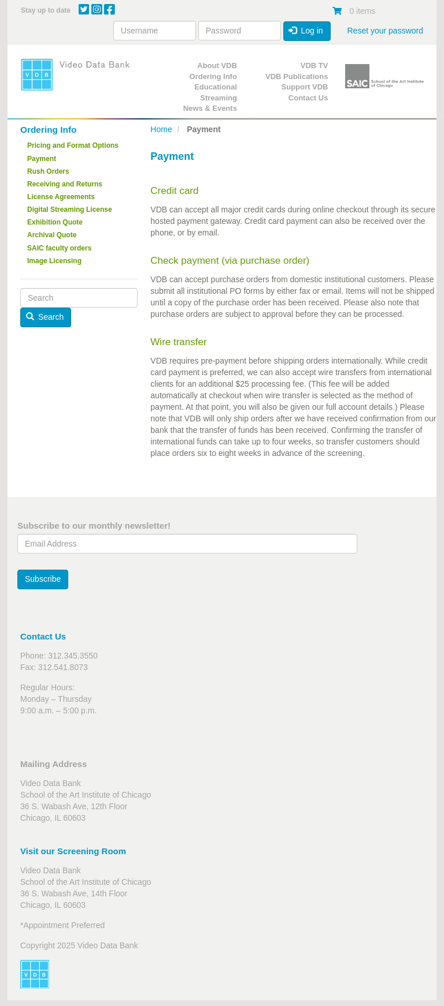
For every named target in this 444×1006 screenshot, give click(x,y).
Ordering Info (213, 76)
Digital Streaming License (69, 209)
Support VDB (305, 87)
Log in (305, 30)
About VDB (217, 65)
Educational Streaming (215, 92)
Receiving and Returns (64, 184)
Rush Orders (48, 171)
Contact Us (308, 98)
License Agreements (61, 197)
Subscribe (43, 579)
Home (161, 129)
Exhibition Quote (55, 222)
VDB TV (314, 65)
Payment (41, 159)
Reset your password (385, 30)
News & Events (210, 108)
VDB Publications (296, 76)
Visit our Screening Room (73, 851)
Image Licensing (54, 261)
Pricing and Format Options (73, 145)
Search (45, 316)
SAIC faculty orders (59, 248)
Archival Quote (51, 235)
